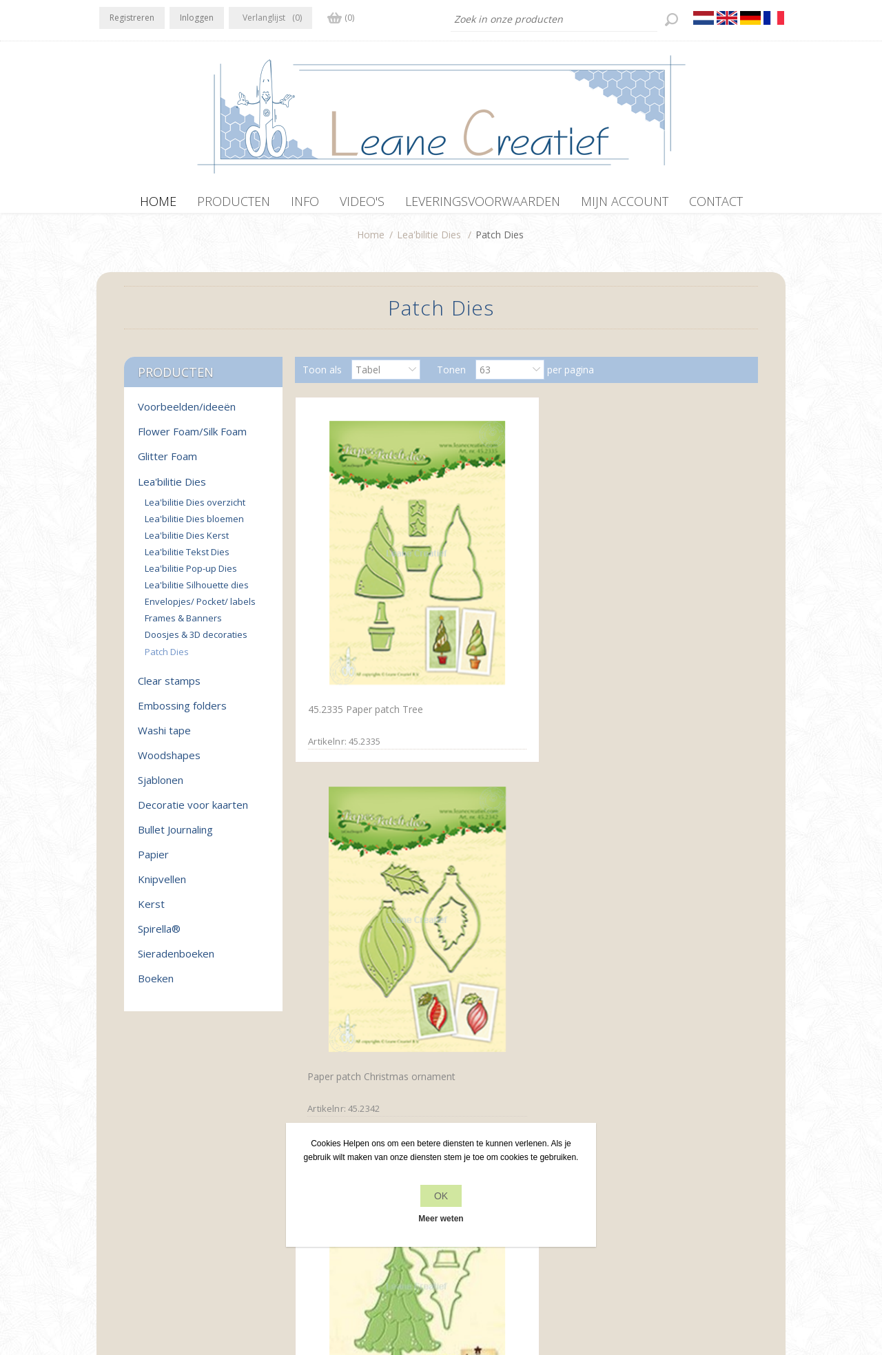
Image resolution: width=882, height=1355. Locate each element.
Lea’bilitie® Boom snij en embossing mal (515, 855)
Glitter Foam (167, 463)
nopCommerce (380, 1281)
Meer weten (440, 1218)
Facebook (112, 1146)
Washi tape (164, 737)
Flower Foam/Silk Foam (192, 438)
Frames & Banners (183, 625)
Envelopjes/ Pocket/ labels (200, 608)
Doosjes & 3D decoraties (196, 641)
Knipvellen (162, 886)
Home (370, 241)
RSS (166, 1146)
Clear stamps (169, 687)
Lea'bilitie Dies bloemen (194, 525)
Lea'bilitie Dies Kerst (187, 542)
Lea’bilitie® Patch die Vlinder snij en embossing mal (368, 856)
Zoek (628, 1174)
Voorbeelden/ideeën (187, 413)
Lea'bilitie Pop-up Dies (191, 575)
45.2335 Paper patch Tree (363, 600)
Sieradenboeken (176, 960)
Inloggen (197, 17)
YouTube (193, 1146)
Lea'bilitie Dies (429, 241)
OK (441, 1195)
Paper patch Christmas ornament (509, 608)
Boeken (156, 985)
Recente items (649, 1148)
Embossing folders (182, 712)
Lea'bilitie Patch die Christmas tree (654, 607)
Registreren (132, 17)
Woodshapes (169, 762)
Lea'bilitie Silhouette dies (197, 592)
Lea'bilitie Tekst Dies (187, 558)
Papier (153, 861)
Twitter (139, 1146)
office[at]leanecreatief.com (160, 1203)
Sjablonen (160, 787)
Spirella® (159, 935)
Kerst (151, 911)
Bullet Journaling (175, 836)
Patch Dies (167, 658)
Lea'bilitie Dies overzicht (195, 509)
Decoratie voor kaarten (193, 811)
